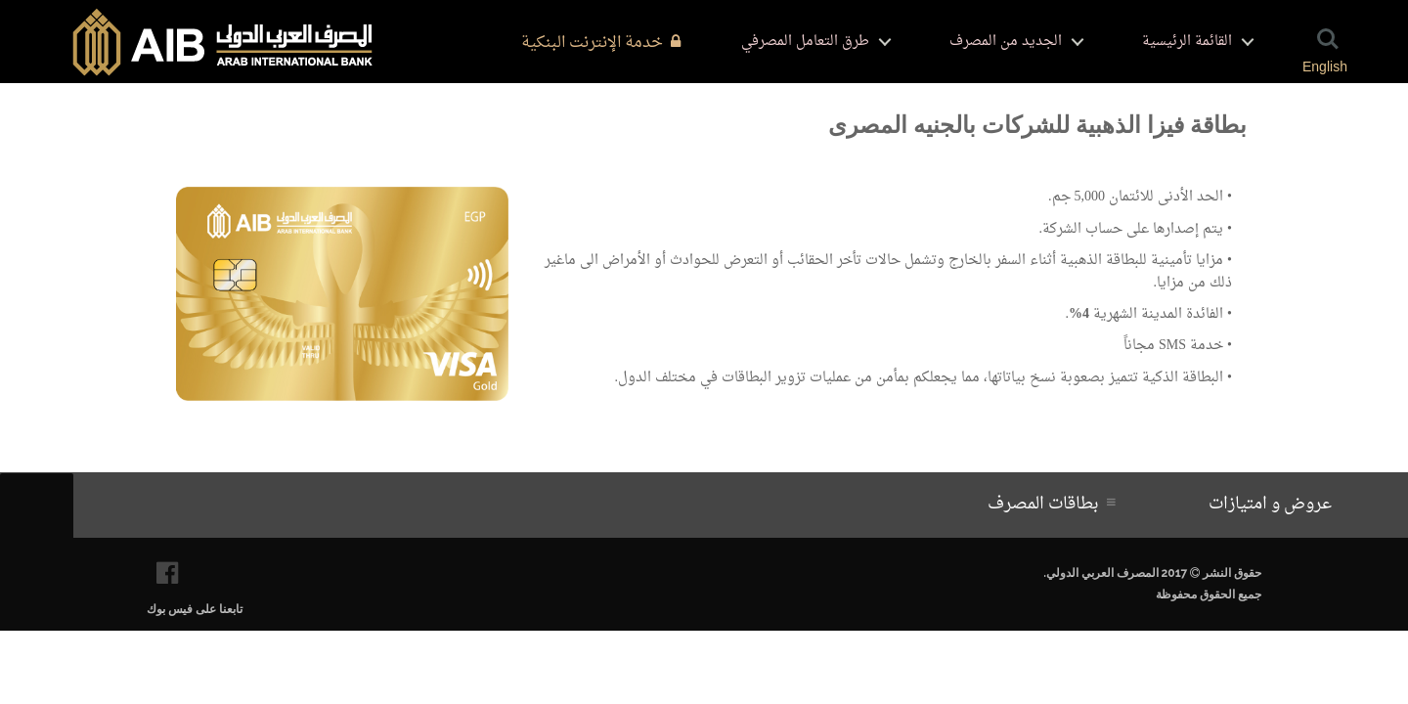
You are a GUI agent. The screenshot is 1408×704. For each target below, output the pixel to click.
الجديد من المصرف (1005, 41)
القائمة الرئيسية (1187, 41)
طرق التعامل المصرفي (805, 41)
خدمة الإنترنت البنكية (601, 43)
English (1324, 66)
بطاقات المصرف (1047, 504)
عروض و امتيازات (1274, 504)
